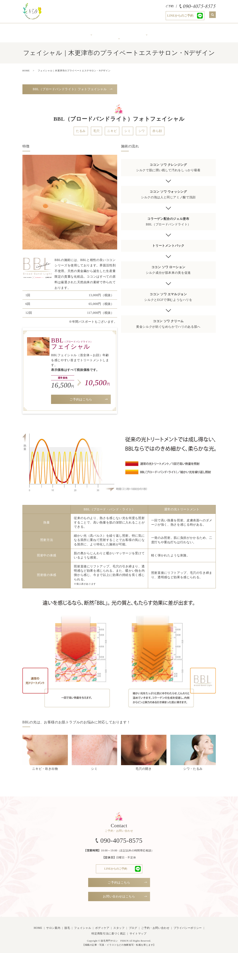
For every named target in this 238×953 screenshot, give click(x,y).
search (212, 14)
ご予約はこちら (81, 396)
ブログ (133, 925)
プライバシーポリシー (188, 925)
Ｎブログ (202, 30)
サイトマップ (138, 931)
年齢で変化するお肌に (119, 31)
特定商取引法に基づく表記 (108, 931)
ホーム (36, 30)
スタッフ (174, 30)
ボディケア (147, 30)
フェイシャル (82, 925)
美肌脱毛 (91, 30)
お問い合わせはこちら (119, 894)
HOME (26, 68)
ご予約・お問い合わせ (155, 925)
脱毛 (67, 925)
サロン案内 (64, 30)
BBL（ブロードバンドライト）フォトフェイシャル (70, 86)
